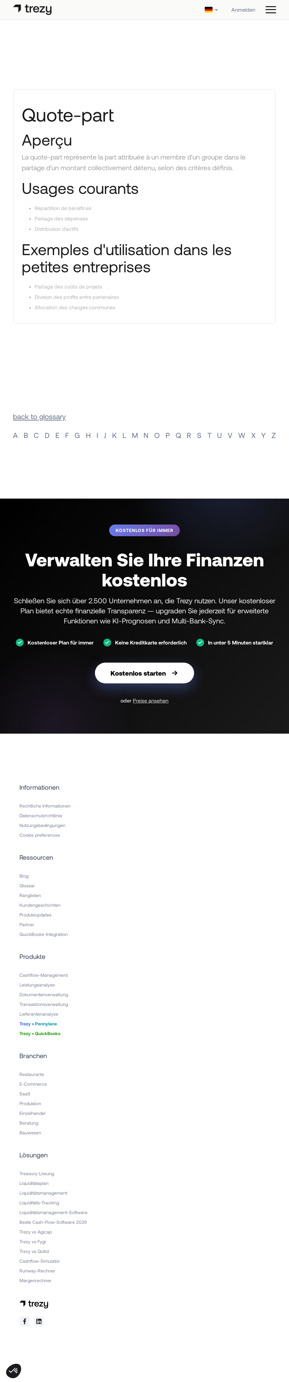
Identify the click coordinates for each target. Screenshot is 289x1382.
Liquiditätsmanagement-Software (53, 1212)
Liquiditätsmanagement (43, 1193)
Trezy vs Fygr (32, 1241)
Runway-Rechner (37, 1270)
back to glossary (39, 416)
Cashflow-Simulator (39, 1261)
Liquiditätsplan (34, 1183)
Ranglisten (30, 895)
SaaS (24, 1093)
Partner (26, 924)
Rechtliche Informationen (45, 806)
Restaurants (31, 1074)
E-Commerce (33, 1084)
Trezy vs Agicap (35, 1231)
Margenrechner (35, 1280)
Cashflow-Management (43, 975)
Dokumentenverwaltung (43, 994)
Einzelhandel (32, 1113)
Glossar (27, 885)
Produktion (30, 1103)
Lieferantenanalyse (38, 1014)
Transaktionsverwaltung (43, 1004)
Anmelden (243, 9)
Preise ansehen (150, 700)
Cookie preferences (39, 835)
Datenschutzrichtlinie (40, 815)
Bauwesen (30, 1132)
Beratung (28, 1123)
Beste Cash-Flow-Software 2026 (53, 1222)
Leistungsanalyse (37, 984)
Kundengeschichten (40, 905)
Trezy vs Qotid (34, 1251)
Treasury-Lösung (36, 1173)
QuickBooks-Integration (43, 934)
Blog (24, 876)
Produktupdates (35, 914)
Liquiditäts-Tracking (39, 1202)
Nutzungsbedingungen (42, 825)
